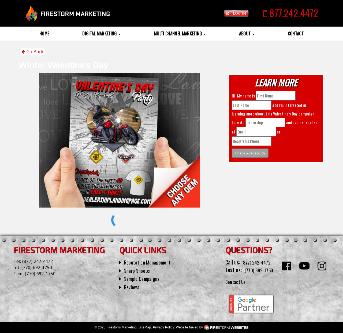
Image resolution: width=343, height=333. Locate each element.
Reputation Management (150, 262)
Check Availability (250, 153)
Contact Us (237, 281)
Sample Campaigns (143, 278)
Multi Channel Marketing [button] (180, 33)
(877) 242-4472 (37, 261)
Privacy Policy (163, 327)
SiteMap (145, 327)
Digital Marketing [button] (101, 33)
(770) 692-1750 (36, 267)
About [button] (247, 33)
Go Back (32, 52)
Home (44, 33)
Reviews (132, 287)
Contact (296, 33)
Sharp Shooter (139, 270)
